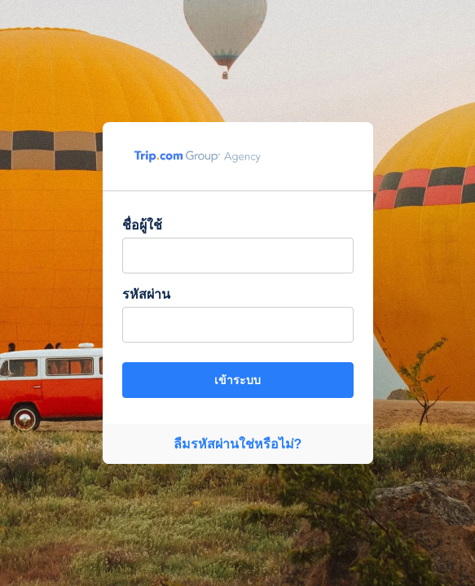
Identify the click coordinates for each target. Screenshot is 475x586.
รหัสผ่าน (146, 294)
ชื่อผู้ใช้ (142, 225)
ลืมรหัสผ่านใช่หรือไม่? (238, 444)
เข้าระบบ (237, 380)
